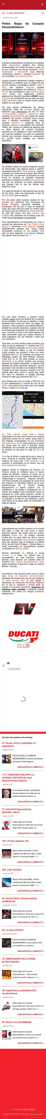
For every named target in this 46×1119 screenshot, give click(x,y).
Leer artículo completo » (30, 767)
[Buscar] (42, 5)
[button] (42, 14)
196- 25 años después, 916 (15, 841)
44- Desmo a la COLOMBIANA (17, 1022)
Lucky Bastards (14, 669)
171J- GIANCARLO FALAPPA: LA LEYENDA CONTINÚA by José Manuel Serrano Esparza (18, 777)
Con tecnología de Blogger (23, 1109)
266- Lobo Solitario (12, 869)
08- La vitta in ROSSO (13, 930)
